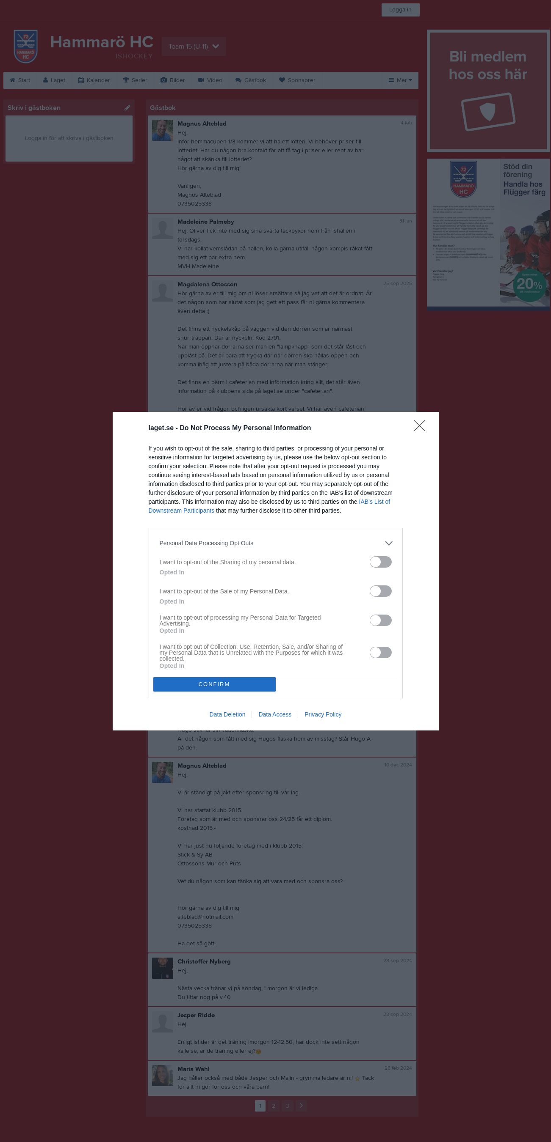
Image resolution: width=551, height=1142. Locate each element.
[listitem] (276, 543)
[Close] (422, 428)
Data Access (274, 714)
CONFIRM (214, 684)
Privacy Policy (323, 714)
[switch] (381, 562)
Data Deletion (228, 714)
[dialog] (276, 571)
